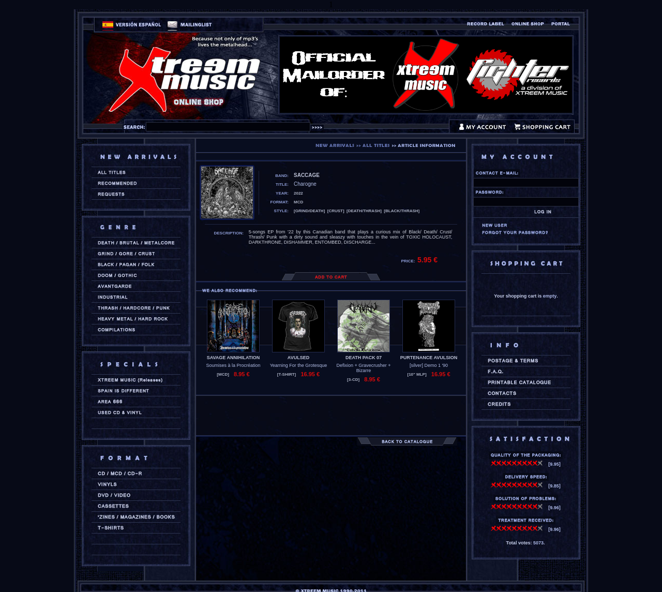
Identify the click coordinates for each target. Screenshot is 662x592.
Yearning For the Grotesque (298, 365)
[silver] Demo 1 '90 (429, 365)
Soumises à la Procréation (233, 365)
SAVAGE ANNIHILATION (233, 357)
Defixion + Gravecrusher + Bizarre (363, 368)
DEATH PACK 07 (363, 357)
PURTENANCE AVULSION (429, 357)
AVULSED (298, 357)
